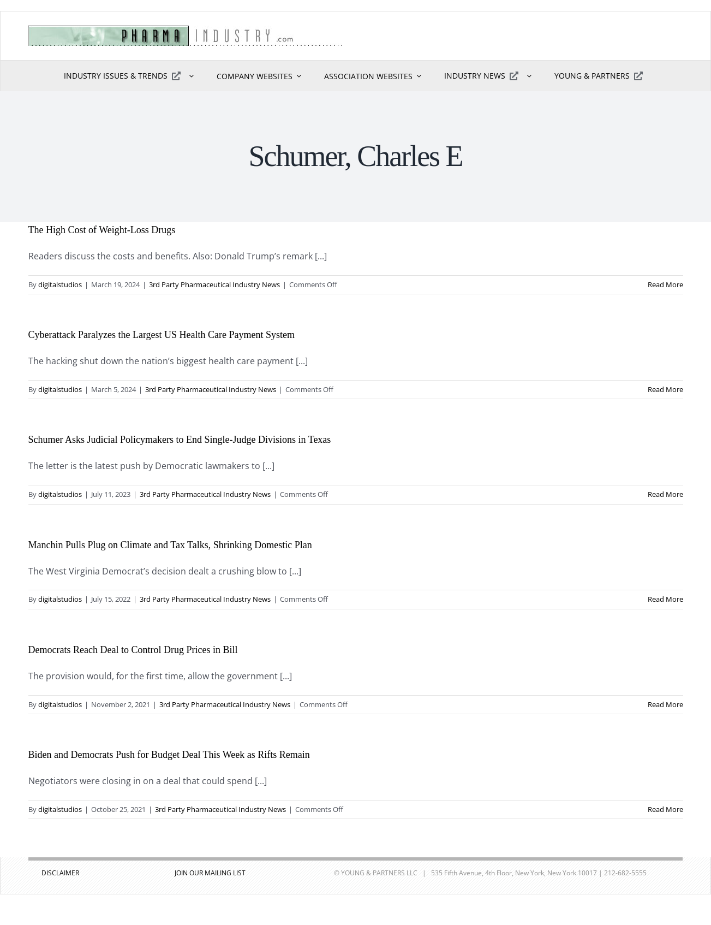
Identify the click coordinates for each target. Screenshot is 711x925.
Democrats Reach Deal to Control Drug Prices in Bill (133, 649)
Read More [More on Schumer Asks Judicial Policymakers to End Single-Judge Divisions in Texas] (665, 494)
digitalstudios (60, 284)
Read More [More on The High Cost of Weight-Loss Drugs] (665, 284)
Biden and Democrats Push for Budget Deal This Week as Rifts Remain (169, 754)
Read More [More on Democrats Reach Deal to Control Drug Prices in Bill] (665, 704)
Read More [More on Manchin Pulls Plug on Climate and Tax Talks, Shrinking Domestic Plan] (665, 599)
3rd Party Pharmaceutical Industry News (214, 284)
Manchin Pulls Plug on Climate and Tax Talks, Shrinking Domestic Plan (170, 544)
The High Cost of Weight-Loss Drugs (102, 229)
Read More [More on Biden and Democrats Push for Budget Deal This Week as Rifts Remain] (665, 809)
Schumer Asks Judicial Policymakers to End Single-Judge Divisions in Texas (179, 439)
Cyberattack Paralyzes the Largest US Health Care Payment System (161, 334)
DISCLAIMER (60, 872)
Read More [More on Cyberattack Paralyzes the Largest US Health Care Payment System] (665, 389)
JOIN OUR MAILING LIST (210, 872)
